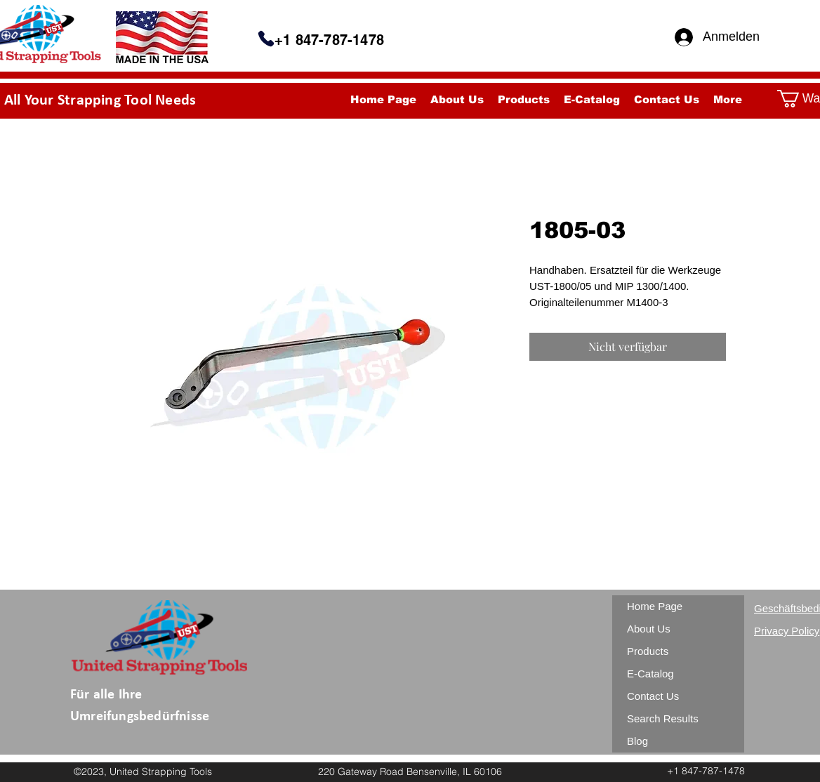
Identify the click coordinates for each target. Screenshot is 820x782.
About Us (648, 629)
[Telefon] (266, 38)
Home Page (654, 606)
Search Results (663, 718)
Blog (637, 741)
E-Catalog (650, 674)
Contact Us (653, 696)
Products (647, 651)
